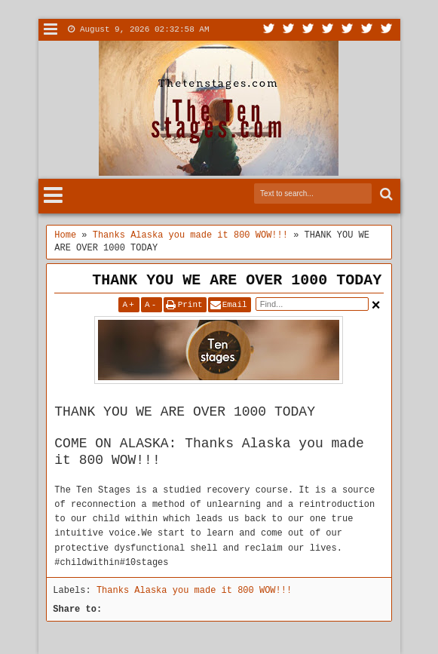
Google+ (308, 30)
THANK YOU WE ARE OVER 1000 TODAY (236, 280)
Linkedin (347, 30)
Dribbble (367, 30)
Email (234, 304)
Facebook (289, 30)
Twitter (269, 30)
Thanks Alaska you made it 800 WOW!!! (194, 590)
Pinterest (387, 30)
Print (190, 304)
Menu (50, 29)
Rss (328, 30)
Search (385, 194)
